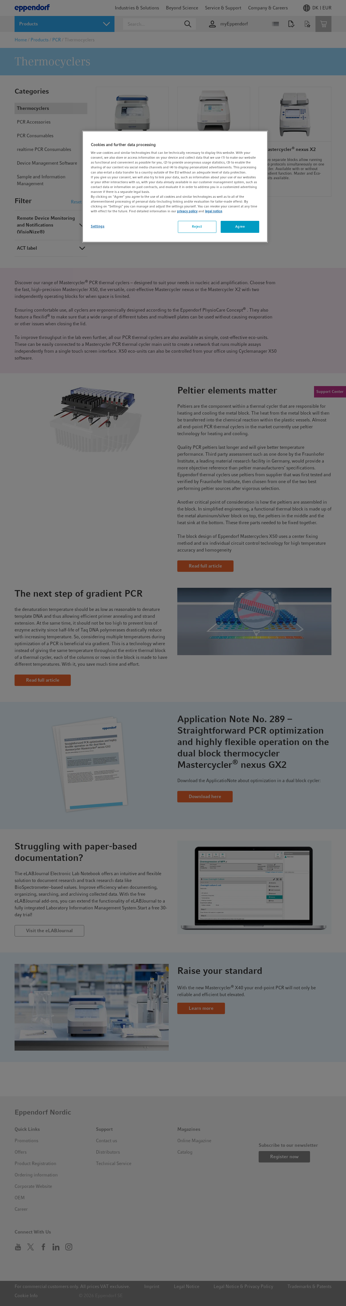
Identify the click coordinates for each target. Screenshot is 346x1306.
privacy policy (187, 211)
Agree (240, 227)
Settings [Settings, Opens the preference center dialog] (97, 226)
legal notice (213, 211)
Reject (197, 227)
